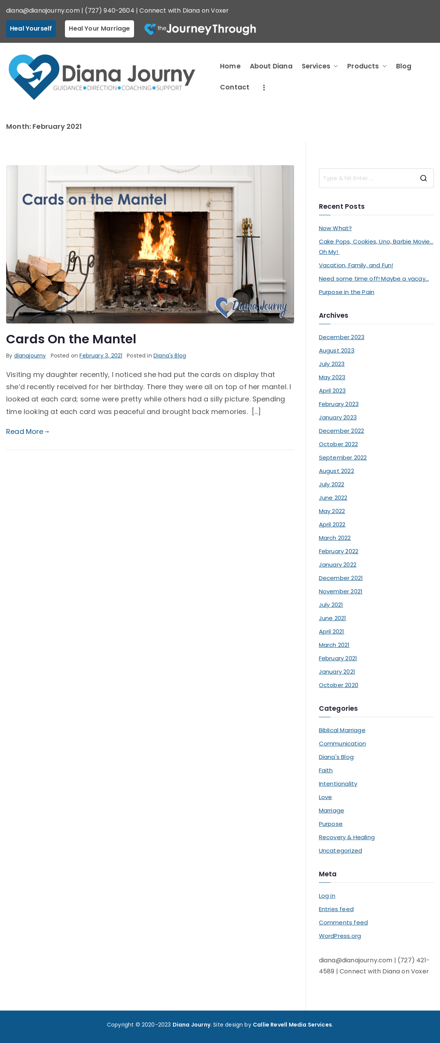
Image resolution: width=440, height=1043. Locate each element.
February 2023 (339, 404)
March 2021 (334, 645)
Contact (234, 87)
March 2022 (335, 538)
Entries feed (336, 909)
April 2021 (332, 631)
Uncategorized (340, 850)
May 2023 (332, 377)
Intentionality (338, 784)
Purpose (331, 824)
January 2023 (338, 417)
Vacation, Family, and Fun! (356, 265)
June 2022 (333, 498)
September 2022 (343, 457)
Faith (326, 770)
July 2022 (332, 484)
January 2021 (337, 672)
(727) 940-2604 (109, 10)
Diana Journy (191, 1024)
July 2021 (331, 605)
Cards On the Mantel (71, 339)
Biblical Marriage (342, 730)
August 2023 (336, 350)
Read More (27, 431)
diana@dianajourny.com (43, 10)
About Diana (271, 66)
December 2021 (341, 578)
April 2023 (332, 391)
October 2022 (338, 444)
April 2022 (332, 524)
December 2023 (341, 337)
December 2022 (341, 431)
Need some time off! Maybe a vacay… (374, 279)
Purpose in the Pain (346, 292)
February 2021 (338, 658)
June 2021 (332, 618)
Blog (404, 66)
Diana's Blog (170, 355)
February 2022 (338, 551)
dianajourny (30, 355)
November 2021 (340, 591)
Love (325, 797)
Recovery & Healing (347, 837)
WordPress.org (340, 936)
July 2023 (332, 364)
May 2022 (332, 511)
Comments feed (343, 922)
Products (367, 66)
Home (230, 66)
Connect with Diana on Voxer (184, 10)
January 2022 (337, 564)
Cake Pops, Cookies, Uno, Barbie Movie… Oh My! (376, 246)
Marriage (331, 810)
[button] (334, 66)
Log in (327, 896)
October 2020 (338, 685)
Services (320, 66)
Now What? (335, 228)
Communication (342, 743)
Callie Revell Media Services (292, 1024)
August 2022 (336, 471)
